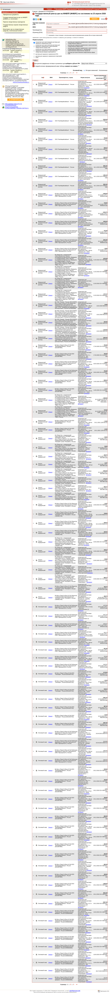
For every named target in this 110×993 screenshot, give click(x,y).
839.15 (106, 110)
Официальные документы (11, 14)
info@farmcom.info (74, 990)
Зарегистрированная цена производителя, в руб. (100, 77)
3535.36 (105, 119)
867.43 (106, 706)
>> (76, 73)
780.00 (106, 797)
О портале (97, 9)
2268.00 (105, 193)
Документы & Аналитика (85, 9)
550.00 (106, 322)
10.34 (106, 680)
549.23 (106, 689)
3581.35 (105, 697)
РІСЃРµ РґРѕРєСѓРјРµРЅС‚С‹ (21, 82)
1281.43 (105, 157)
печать (103, 19)
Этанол (50, 84)
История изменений (92, 70)
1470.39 (105, 258)
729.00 (106, 203)
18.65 (106, 248)
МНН (51, 77)
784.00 (106, 345)
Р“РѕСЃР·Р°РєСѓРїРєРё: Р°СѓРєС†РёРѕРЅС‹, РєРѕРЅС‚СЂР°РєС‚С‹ (17, 107)
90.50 (106, 437)
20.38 (106, 715)
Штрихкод (86, 87)
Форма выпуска (85, 77)
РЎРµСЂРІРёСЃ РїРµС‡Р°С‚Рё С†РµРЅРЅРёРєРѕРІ (13, 104)
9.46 (106, 495)
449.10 (106, 522)
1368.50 (105, 883)
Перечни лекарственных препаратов (14, 22)
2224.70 (105, 212)
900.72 (106, 487)
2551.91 (105, 166)
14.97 (106, 463)
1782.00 (105, 479)
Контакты (103, 9)
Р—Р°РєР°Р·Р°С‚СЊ (15, 99)
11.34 (106, 83)
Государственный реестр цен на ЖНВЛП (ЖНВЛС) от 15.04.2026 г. (15, 18)
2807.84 (105, 722)
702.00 (106, 230)
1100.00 (105, 329)
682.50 (106, 816)
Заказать (94, 19)
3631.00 (105, 893)
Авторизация (6, 9)
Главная (49, 9)
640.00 (106, 313)
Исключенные (103, 70)
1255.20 (105, 221)
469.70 (106, 455)
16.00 (106, 304)
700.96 (106, 100)
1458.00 (105, 398)
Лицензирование (72, 9)
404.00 (106, 844)
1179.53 (105, 672)
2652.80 (105, 240)
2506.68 (105, 471)
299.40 (106, 532)
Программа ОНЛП (61, 9)
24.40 (106, 421)
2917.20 (105, 902)
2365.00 (105, 337)
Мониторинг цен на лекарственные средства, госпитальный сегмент (13, 29)
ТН (42, 77)
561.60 (106, 648)
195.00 (106, 769)
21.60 (106, 270)
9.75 (106, 789)
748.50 (106, 513)
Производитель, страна (66, 77)
